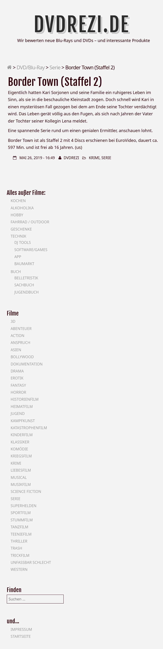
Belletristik (26, 278)
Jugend (17, 413)
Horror (18, 392)
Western (18, 569)
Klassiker (19, 442)
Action (17, 335)
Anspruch (20, 342)
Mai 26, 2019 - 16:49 (37, 157)
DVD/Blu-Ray (31, 67)
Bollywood (22, 356)
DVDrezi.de (82, 24)
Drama (17, 371)
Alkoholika (22, 207)
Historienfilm (24, 399)
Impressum (21, 629)
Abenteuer (20, 328)
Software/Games (30, 249)
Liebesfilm (20, 470)
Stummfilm (21, 520)
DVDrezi (71, 157)
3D (12, 321)
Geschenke (21, 229)
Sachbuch (24, 285)
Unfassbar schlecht (30, 562)
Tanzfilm (19, 527)
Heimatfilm (21, 406)
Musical (18, 477)
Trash (16, 548)
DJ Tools (22, 242)
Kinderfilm (21, 434)
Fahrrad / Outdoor (29, 222)
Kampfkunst (22, 420)
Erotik (16, 378)
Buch (15, 271)
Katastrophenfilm (28, 427)
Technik (18, 236)
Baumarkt (24, 263)
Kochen (18, 200)
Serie (54, 67)
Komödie (19, 449)
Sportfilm (20, 512)
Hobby (16, 215)
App (17, 256)
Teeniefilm (20, 534)
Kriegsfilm (21, 456)
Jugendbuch (26, 292)
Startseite (20, 636)
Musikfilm (20, 484)
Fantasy (18, 385)
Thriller (18, 541)
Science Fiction (25, 491)
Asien (15, 349)
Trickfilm (19, 555)
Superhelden (23, 505)
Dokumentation (26, 364)
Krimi (94, 157)
